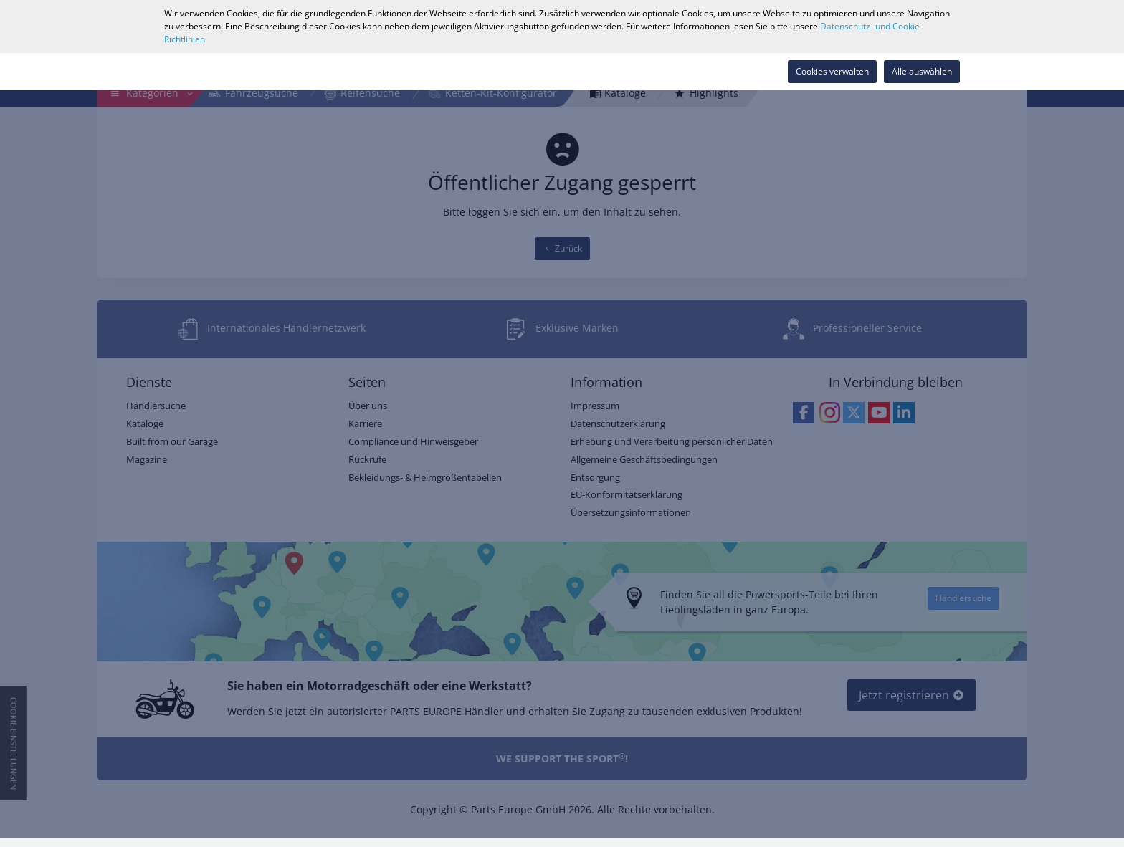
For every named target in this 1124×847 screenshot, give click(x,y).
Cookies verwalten (832, 71)
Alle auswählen (922, 71)
